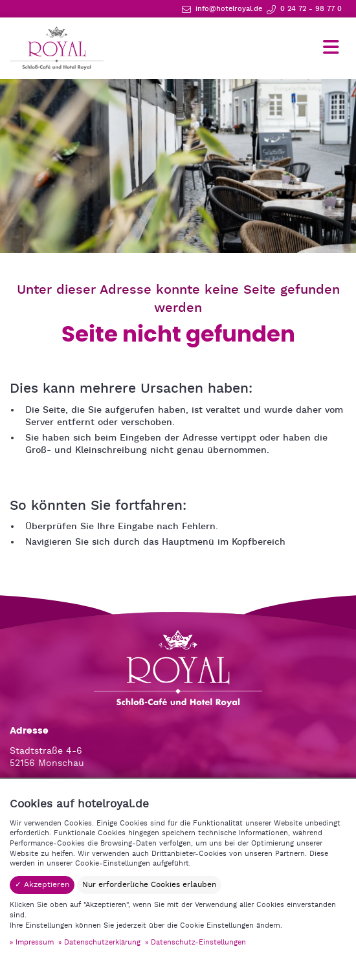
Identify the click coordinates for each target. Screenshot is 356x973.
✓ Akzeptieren (42, 885)
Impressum (35, 942)
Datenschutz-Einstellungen (198, 942)
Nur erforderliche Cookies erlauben (149, 885)
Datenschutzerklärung (102, 942)
